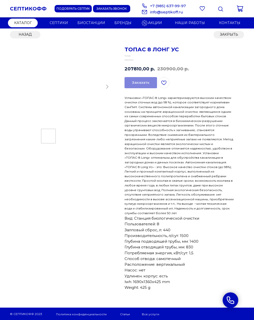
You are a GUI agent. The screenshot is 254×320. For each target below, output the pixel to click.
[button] (111, 8)
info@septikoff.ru (166, 12)
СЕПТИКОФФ (28, 9)
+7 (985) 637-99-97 (168, 5)
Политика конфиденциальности (81, 314)
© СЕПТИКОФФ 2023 (26, 314)
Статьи (125, 314)
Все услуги (150, 314)
